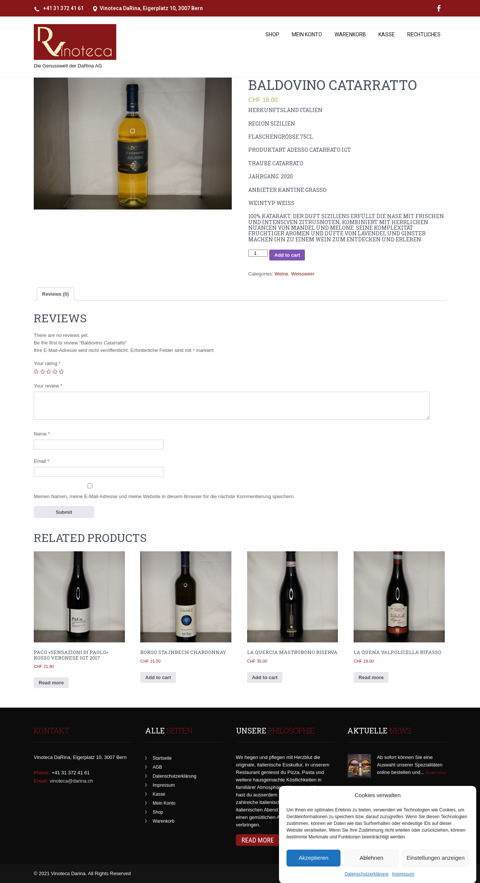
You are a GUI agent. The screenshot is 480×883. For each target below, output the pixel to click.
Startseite (162, 758)
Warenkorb (350, 34)
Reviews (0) (55, 294)
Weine (281, 274)
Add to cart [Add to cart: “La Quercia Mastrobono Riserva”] (265, 677)
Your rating (47, 363)
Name (42, 434)
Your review (48, 386)
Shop (272, 34)
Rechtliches (424, 34)
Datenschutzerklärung (174, 776)
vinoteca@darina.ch (71, 781)
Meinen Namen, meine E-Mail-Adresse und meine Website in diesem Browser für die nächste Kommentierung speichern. (164, 496)
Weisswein (302, 274)
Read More (258, 840)
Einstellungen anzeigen (435, 868)
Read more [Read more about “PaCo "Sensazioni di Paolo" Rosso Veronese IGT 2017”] (51, 682)
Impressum (164, 785)
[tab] (55, 294)
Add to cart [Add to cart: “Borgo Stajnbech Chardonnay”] (158, 677)
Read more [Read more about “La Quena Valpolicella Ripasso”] (371, 677)
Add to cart (287, 255)
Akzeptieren (313, 868)
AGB (157, 767)
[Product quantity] (258, 253)
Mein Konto (307, 34)
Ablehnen (371, 868)
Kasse (386, 34)
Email (41, 461)
